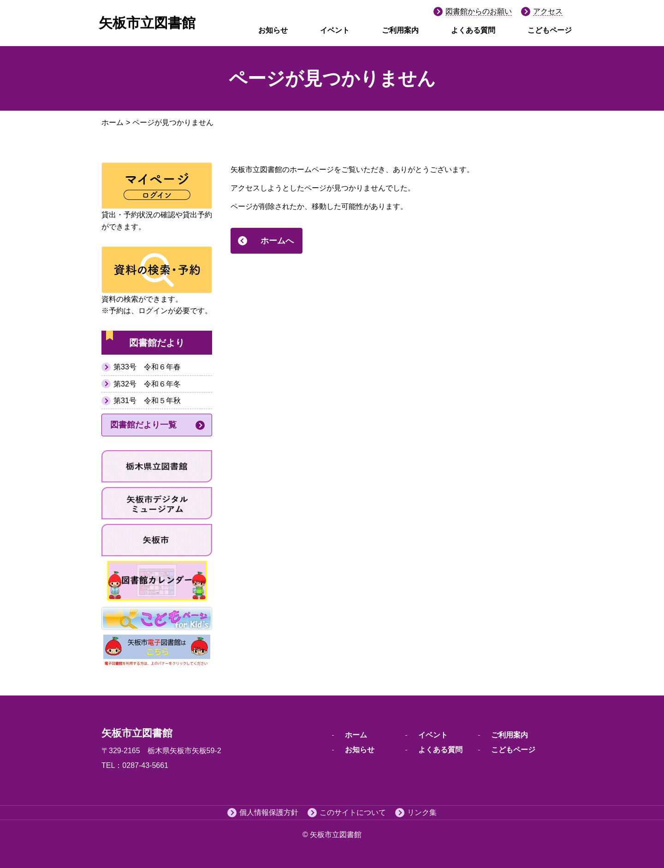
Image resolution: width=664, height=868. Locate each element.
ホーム (112, 122)
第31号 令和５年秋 (147, 400)
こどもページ (550, 30)
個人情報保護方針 (268, 812)
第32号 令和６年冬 (147, 384)
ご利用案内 (400, 30)
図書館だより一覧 (143, 424)
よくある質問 (473, 30)
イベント (335, 30)
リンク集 (422, 812)
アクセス (548, 11)
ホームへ (277, 240)
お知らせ (273, 30)
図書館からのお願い (478, 11)
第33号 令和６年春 (147, 367)
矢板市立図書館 (147, 22)
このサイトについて (353, 812)
